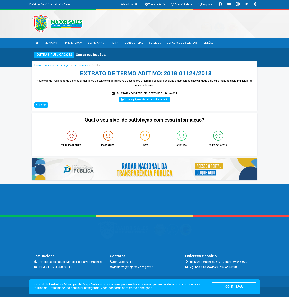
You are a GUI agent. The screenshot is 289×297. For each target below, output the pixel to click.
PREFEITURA (73, 42)
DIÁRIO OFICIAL (134, 42)
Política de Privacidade (49, 288)
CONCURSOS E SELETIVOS (182, 42)
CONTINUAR (234, 286)
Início (37, 65)
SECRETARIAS (97, 42)
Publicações (81, 65)
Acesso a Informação (57, 65)
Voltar (41, 105)
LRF (115, 42)
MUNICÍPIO (52, 42)
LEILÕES (208, 42)
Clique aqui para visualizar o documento (144, 99)
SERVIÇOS (155, 42)
